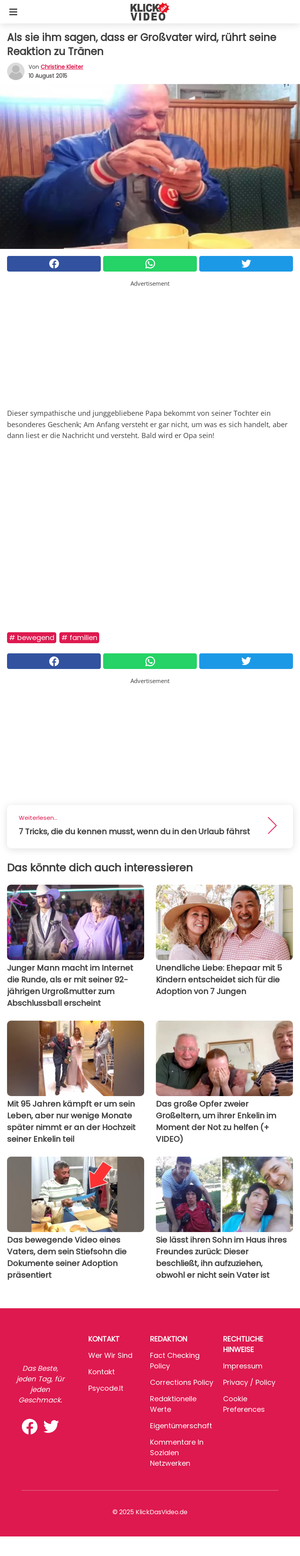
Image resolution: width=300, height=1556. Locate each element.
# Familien (79, 637)
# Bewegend (31, 637)
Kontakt (101, 1372)
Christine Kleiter (62, 67)
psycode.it (105, 1388)
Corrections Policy (181, 1382)
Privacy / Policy (249, 1382)
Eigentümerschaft (181, 1426)
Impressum (242, 1366)
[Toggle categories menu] (13, 11)
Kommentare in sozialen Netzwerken (177, 1452)
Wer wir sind (110, 1355)
